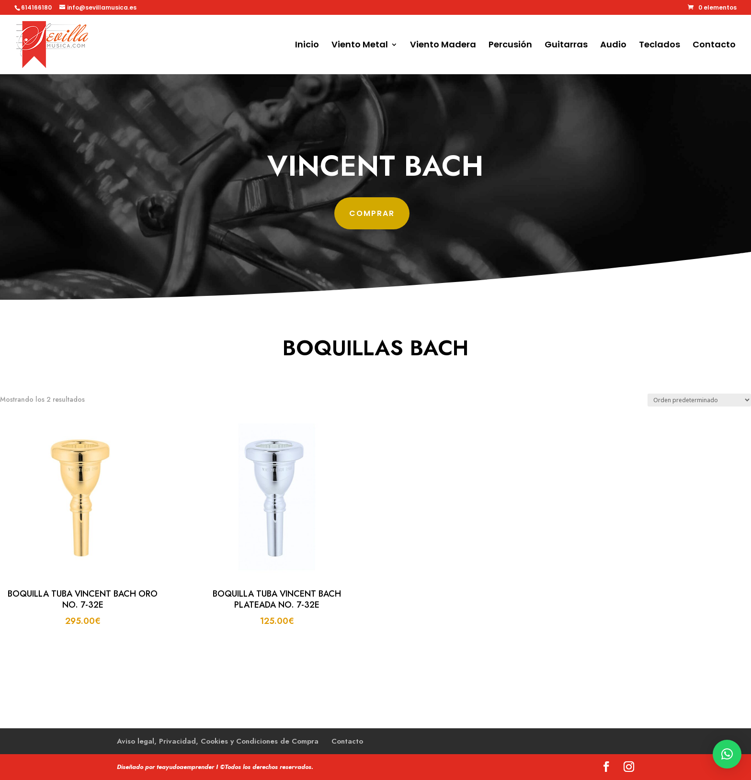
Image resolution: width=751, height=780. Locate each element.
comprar (372, 212)
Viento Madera (443, 45)
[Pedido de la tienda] (699, 400)
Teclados (659, 45)
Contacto (714, 45)
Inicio (307, 45)
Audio (613, 45)
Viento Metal (359, 45)
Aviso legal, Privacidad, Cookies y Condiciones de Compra (218, 741)
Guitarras (566, 45)
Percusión (510, 45)
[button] (727, 754)
